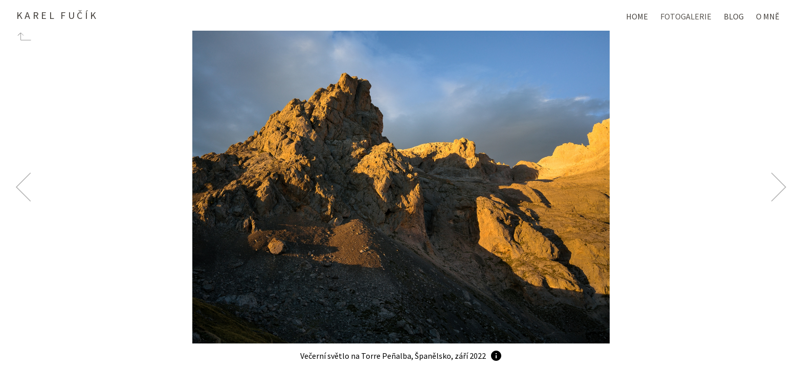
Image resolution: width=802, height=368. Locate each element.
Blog (734, 16)
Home (637, 16)
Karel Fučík (57, 15)
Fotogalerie (685, 16)
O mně (767, 16)
